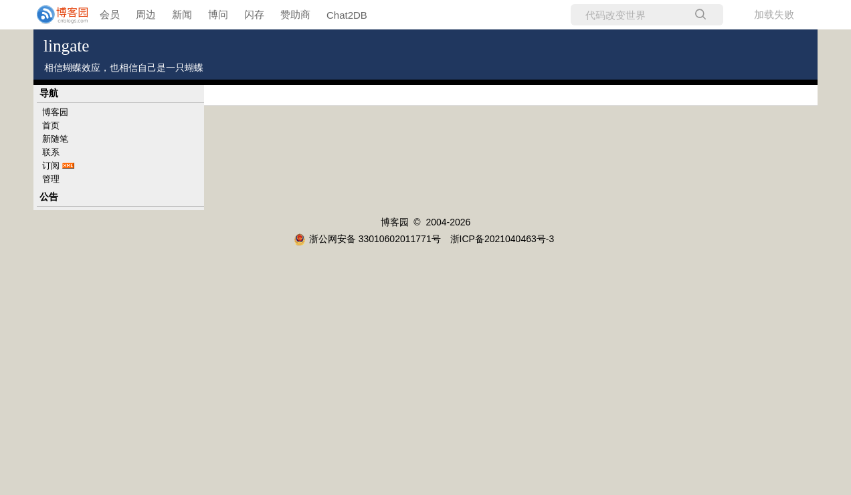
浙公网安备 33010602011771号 (367, 238)
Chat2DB (346, 15)
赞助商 (295, 14)
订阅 (51, 166)
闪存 (254, 14)
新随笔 (55, 139)
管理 (51, 179)
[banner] (53, 14)
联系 (51, 152)
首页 (51, 125)
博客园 (55, 112)
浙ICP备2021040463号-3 (502, 238)
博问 (218, 14)
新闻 (182, 14)
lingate (66, 46)
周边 (146, 14)
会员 (110, 14)
